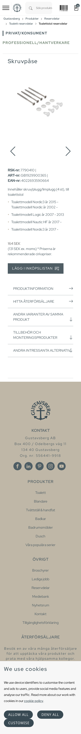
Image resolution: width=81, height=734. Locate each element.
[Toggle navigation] (5, 7)
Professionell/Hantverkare (36, 42)
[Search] (30, 8)
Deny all (50, 714)
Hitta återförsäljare (43, 301)
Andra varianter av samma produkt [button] (43, 317)
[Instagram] (50, 466)
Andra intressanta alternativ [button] (43, 350)
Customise (18, 723)
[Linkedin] (28, 466)
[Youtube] (61, 466)
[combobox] (44, 8)
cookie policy (33, 701)
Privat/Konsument (26, 33)
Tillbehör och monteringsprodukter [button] (43, 335)
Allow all (18, 714)
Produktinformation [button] (43, 288)
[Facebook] (17, 466)
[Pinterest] (39, 466)
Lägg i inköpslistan (35, 268)
